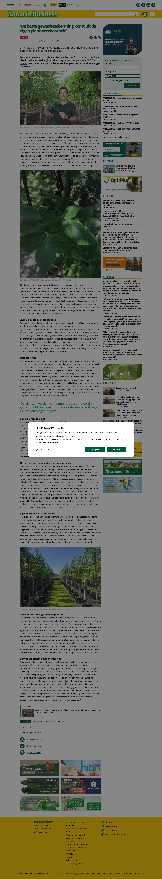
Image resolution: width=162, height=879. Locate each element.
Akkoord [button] (116, 449)
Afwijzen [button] (95, 449)
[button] (42, 449)
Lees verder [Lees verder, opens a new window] (52, 442)
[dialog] (81, 439)
